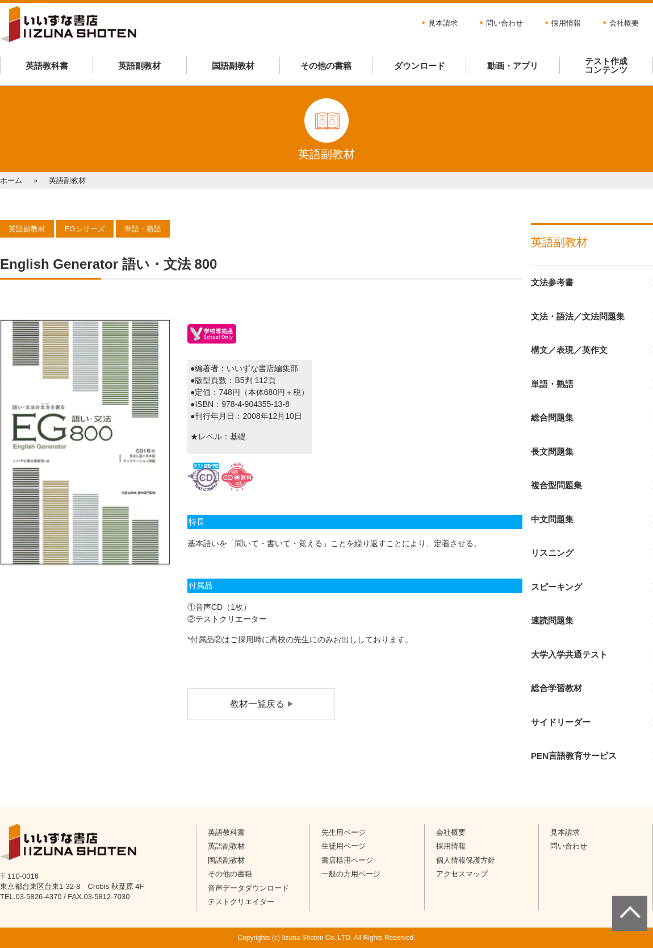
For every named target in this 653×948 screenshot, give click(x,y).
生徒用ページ (343, 846)
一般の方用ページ (350, 874)
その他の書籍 (325, 65)
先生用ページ (343, 832)
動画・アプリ (512, 65)
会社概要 (624, 23)
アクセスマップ (462, 874)
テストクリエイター (241, 901)
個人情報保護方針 (465, 860)
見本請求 (443, 23)
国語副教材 (233, 65)
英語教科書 (47, 65)
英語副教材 (139, 65)
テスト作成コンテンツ (606, 65)
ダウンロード (419, 65)
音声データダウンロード (248, 888)
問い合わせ (504, 23)
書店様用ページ (347, 860)
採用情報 (566, 23)
